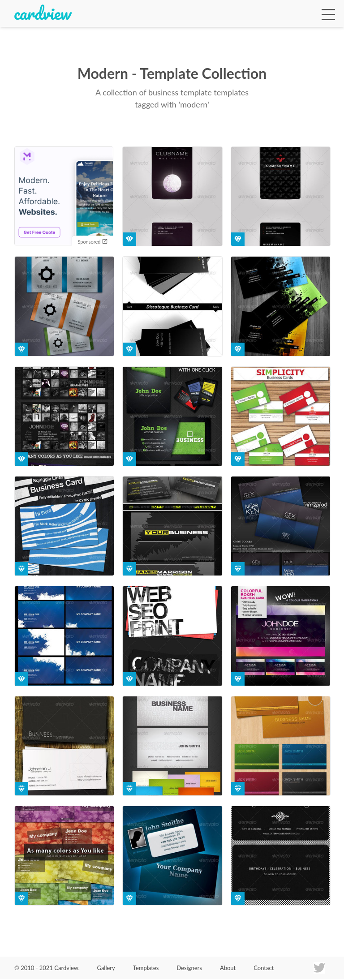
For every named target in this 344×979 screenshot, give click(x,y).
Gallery (106, 967)
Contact (264, 967)
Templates (146, 967)
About (228, 967)
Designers (189, 967)
